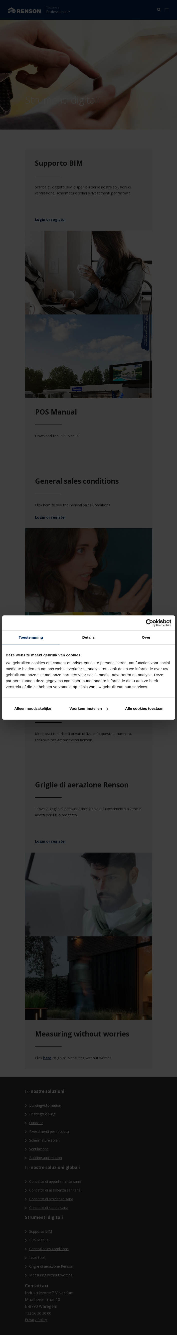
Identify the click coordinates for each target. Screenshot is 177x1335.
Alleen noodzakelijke (32, 708)
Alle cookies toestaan (144, 708)
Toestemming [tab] (31, 637)
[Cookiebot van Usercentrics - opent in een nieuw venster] (149, 622)
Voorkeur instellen (88, 708)
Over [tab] (146, 637)
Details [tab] (88, 637)
